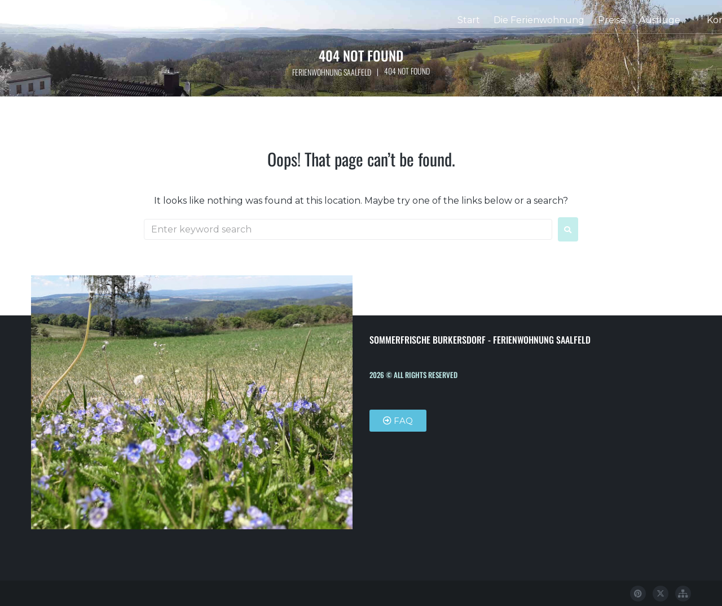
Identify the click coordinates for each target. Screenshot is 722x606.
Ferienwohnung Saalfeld (331, 72)
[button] (666, 20)
